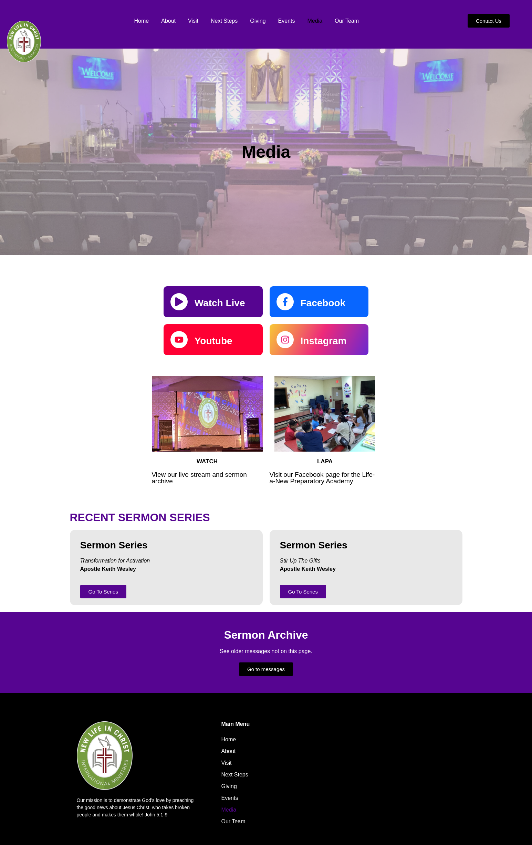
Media (315, 21)
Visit (193, 21)
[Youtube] (179, 339)
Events (286, 21)
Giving (257, 21)
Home (141, 21)
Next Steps (224, 21)
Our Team (347, 21)
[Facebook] (285, 301)
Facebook (323, 303)
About (168, 21)
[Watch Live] (179, 301)
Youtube (213, 341)
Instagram (324, 341)
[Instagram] (285, 339)
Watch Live (220, 303)
